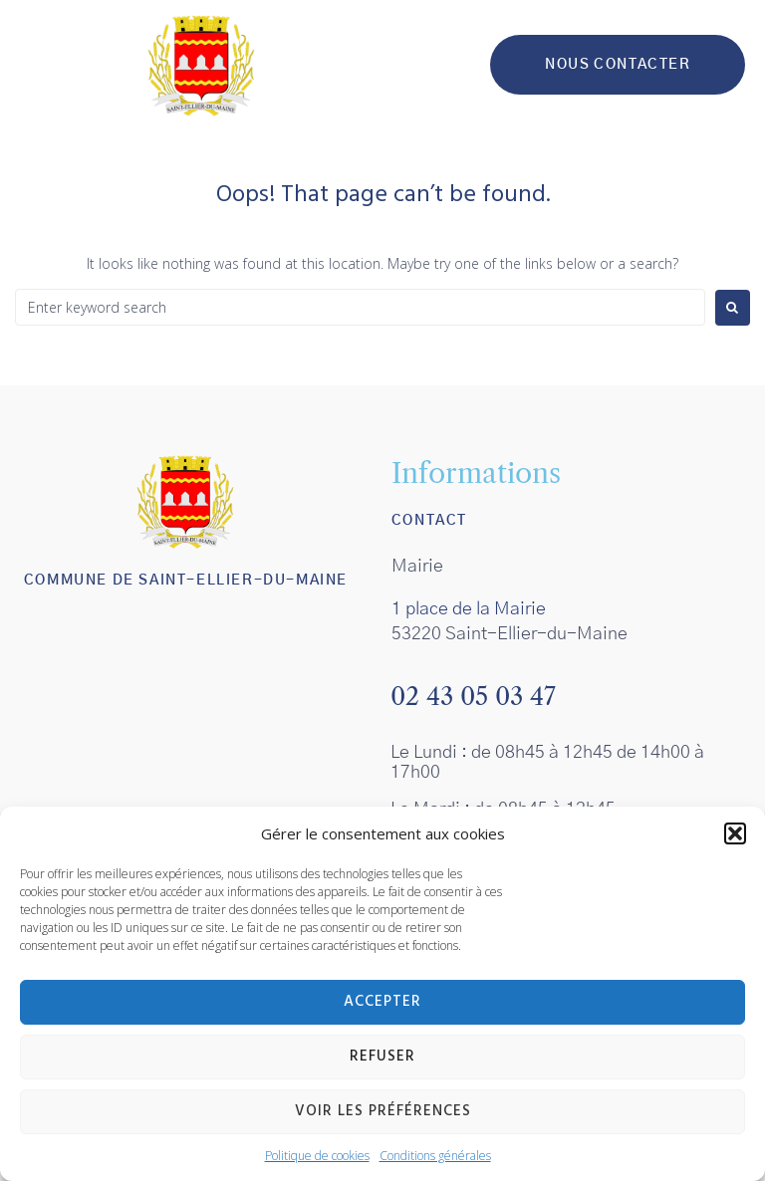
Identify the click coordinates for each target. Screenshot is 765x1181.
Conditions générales (435, 1155)
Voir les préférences (383, 1111)
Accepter (382, 1002)
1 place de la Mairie (468, 609)
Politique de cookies (317, 1155)
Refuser (382, 1056)
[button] (735, 833)
